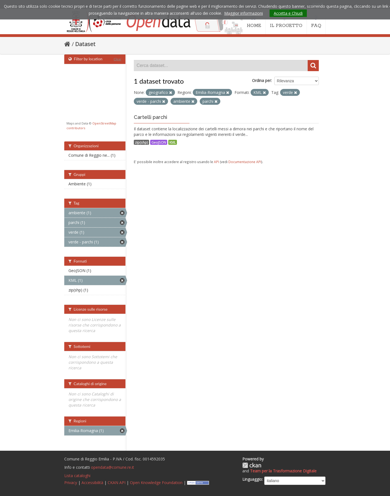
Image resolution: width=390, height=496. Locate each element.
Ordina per (261, 80)
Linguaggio (252, 479)
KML (172, 142)
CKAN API (116, 482)
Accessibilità (92, 482)
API (216, 161)
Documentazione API (244, 161)
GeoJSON (158, 142)
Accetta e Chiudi (288, 13)
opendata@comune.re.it (112, 467)
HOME (254, 21)
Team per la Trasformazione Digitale (283, 470)
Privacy (70, 482)
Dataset (85, 44)
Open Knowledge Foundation (156, 482)
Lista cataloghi (77, 475)
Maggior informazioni (243, 13)
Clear (117, 59)
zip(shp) (141, 142)
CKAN (251, 465)
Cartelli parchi (150, 117)
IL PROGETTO (286, 21)
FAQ (316, 21)
